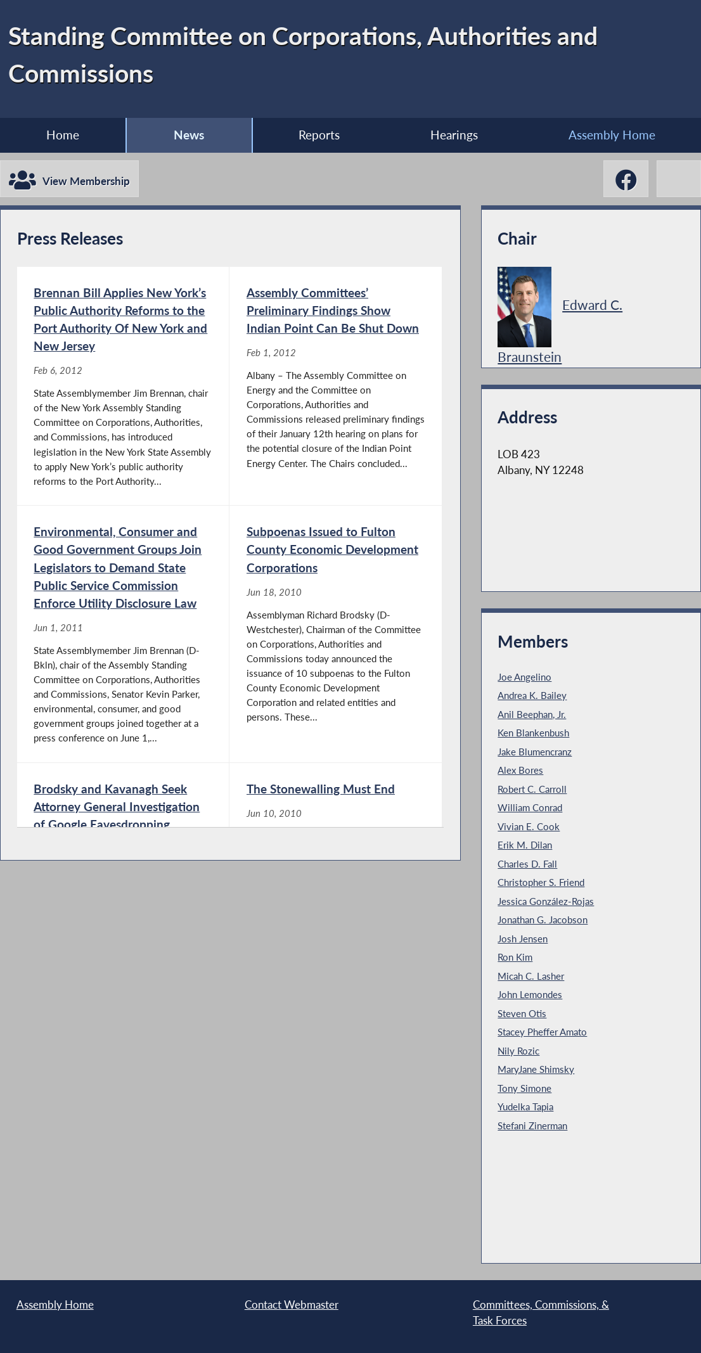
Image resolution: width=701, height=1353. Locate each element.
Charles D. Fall (527, 863)
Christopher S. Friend (541, 882)
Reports (319, 134)
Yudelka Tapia (525, 1106)
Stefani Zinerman (532, 1125)
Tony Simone (524, 1088)
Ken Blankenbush (533, 732)
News (189, 134)
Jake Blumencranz (535, 751)
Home (62, 134)
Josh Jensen (523, 938)
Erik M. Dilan (525, 844)
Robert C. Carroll (532, 789)
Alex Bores (520, 770)
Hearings (454, 134)
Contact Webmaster (291, 1304)
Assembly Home (55, 1304)
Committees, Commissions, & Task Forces (541, 1313)
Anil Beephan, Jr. (532, 714)
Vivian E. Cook (529, 826)
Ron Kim (515, 957)
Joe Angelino (524, 677)
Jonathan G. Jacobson (543, 919)
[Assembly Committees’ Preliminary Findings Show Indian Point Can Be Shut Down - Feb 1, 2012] (335, 386)
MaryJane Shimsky (536, 1069)
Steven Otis (522, 1013)
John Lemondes (530, 994)
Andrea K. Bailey (532, 695)
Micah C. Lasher (531, 976)
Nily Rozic (518, 1050)
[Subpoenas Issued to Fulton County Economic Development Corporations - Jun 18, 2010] (335, 634)
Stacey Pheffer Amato (542, 1031)
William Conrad (530, 807)
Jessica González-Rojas (546, 901)
